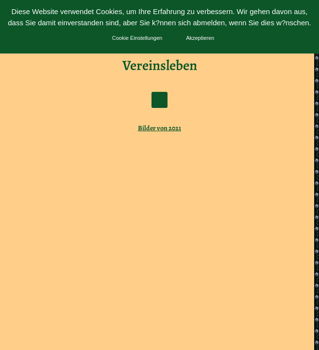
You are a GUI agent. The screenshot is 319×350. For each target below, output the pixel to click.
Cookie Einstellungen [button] (137, 38)
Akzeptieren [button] (200, 38)
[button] (159, 100)
